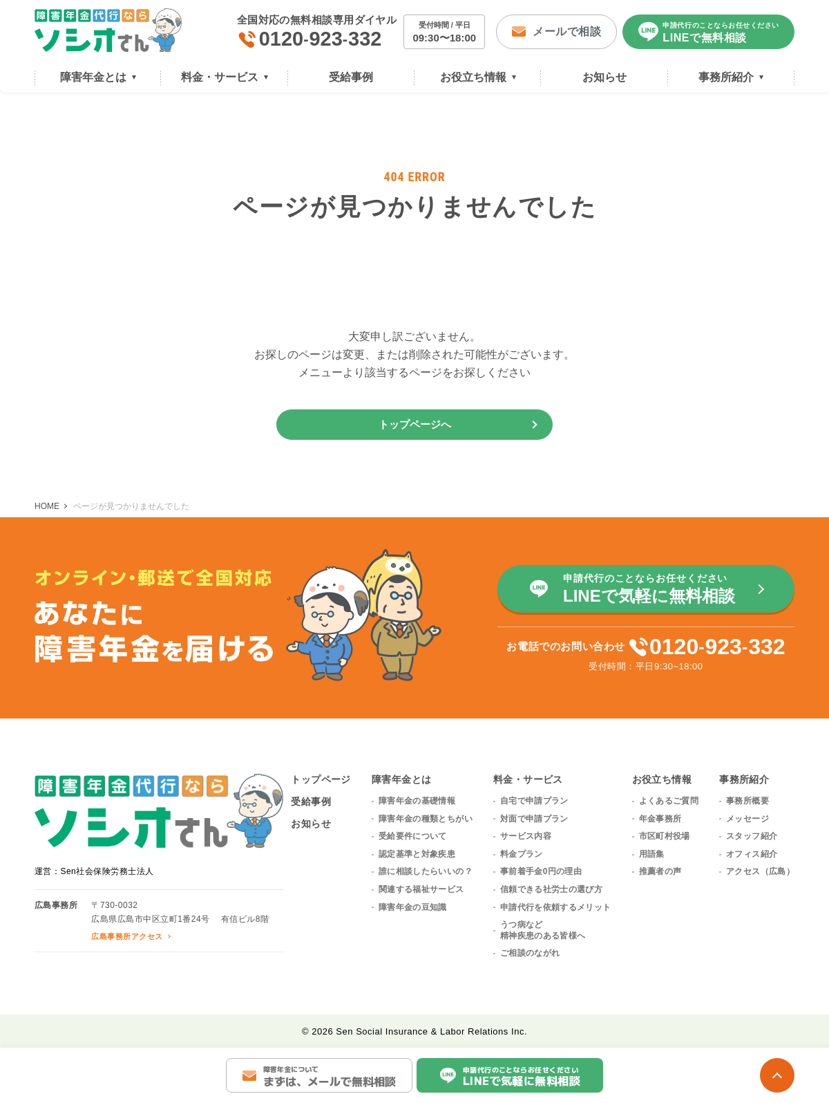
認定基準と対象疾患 (417, 854)
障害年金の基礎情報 (417, 801)
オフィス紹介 (751, 854)
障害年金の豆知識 (413, 907)
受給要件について (413, 836)
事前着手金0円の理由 (541, 871)
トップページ (321, 779)
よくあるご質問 (669, 801)
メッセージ (747, 819)
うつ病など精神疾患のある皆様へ (543, 930)
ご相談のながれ (530, 953)
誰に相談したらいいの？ (426, 871)
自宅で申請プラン (534, 801)
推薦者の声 (660, 871)
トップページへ (415, 424)
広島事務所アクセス (126, 936)
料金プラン (521, 854)
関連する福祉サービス (421, 889)
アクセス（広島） (760, 871)
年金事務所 (660, 819)
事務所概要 (747, 801)
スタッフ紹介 (751, 836)
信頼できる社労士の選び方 (551, 889)
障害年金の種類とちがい (426, 819)
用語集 (652, 854)
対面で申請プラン (534, 819)
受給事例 (311, 801)
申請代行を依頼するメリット (555, 907)
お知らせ (311, 823)
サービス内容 (525, 836)
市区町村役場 (664, 836)
